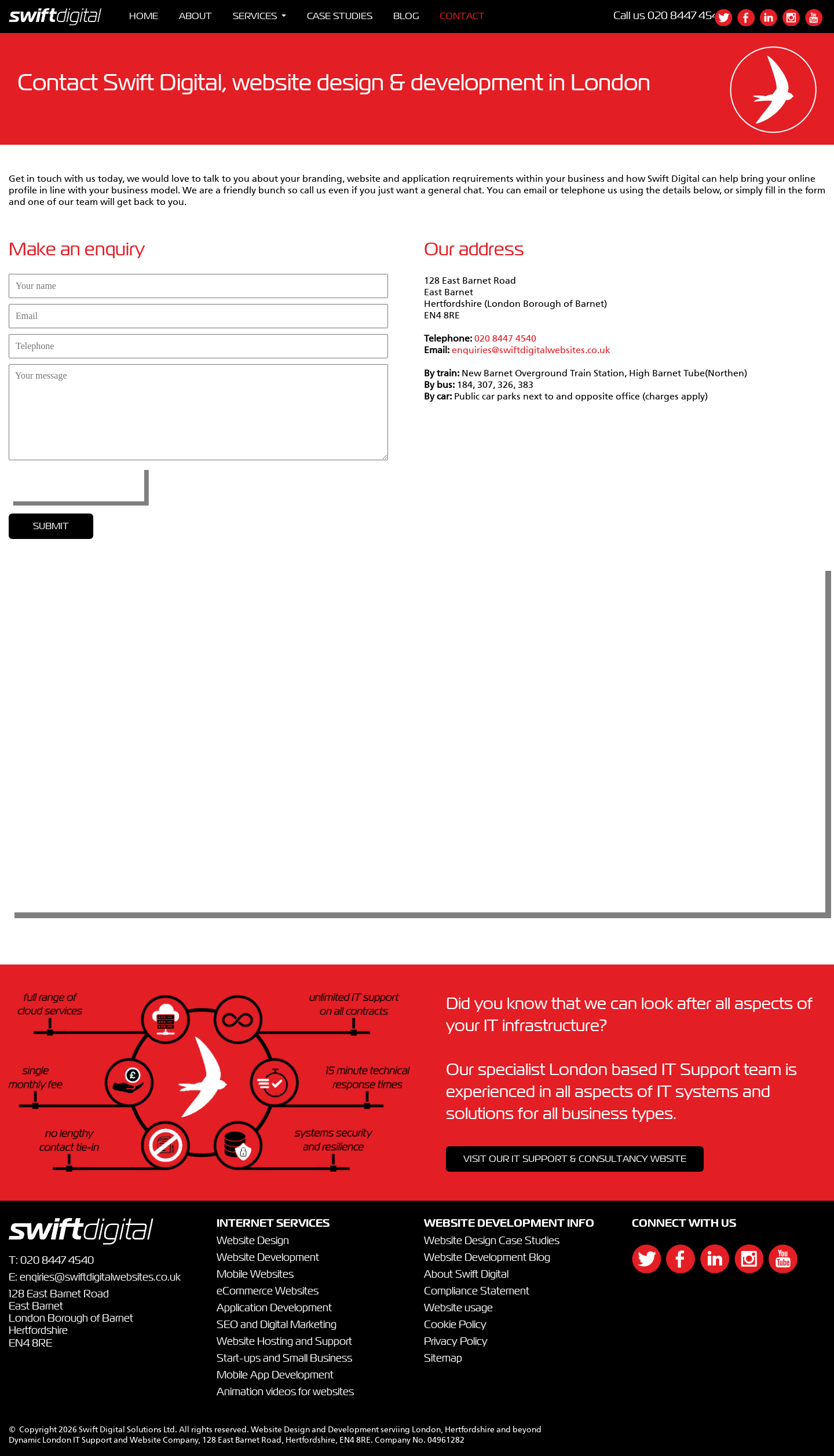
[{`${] (726, 23)
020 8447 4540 (687, 15)
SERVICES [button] (256, 16)
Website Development (268, 1258)
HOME (143, 16)
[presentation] (76, 483)
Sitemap (443, 1359)
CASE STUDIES (339, 16)
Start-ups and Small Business (284, 1359)
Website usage (458, 1308)
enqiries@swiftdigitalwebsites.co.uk (100, 1277)
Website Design (253, 1241)
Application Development (274, 1308)
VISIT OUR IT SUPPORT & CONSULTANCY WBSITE (574, 1159)
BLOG (406, 16)
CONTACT (462, 16)
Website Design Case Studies (491, 1241)
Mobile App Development (275, 1375)
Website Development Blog (487, 1258)
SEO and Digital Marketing (276, 1325)
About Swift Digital (466, 1275)
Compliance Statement (476, 1291)
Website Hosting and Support (284, 1342)
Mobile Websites (255, 1275)
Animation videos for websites (285, 1392)
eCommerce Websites (268, 1291)
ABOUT (195, 16)
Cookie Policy (455, 1325)
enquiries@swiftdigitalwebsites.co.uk (531, 350)
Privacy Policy (456, 1342)
